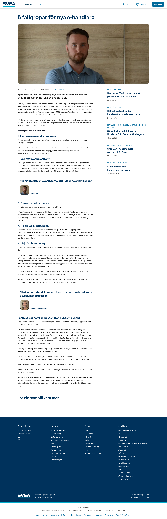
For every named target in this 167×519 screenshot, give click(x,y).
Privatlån (88, 437)
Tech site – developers (60, 440)
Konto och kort (90, 443)
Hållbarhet (122, 437)
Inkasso (54, 456)
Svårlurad (122, 453)
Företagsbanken (58, 430)
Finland (36, 515)
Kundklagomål (124, 463)
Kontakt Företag (25, 430)
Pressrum (122, 440)
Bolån (86, 440)
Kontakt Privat (24, 433)
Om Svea (122, 425)
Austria (99, 515)
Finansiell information (127, 430)
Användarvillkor (124, 459)
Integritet (122, 450)
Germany (109, 515)
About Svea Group (124, 515)
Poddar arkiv (123, 479)
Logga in (158, 4)
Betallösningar (57, 437)
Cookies (121, 469)
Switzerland (89, 515)
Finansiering (56, 433)
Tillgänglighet (124, 466)
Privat (87, 425)
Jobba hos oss (124, 472)
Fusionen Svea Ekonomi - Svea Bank (133, 443)
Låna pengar (89, 433)
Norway (45, 515)
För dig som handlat (92, 453)
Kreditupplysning (58, 453)
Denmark (55, 515)
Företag (55, 425)
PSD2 (120, 433)
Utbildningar (56, 459)
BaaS (53, 443)
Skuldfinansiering (91, 446)
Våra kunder (123, 446)
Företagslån (56, 446)
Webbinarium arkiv (126, 476)
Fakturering (56, 450)
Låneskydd (89, 450)
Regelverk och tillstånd (127, 456)
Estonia (64, 515)
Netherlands (75, 515)
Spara (87, 430)
